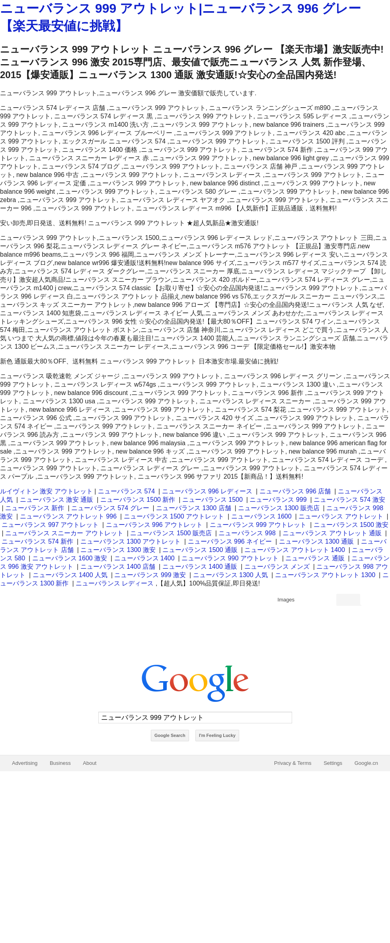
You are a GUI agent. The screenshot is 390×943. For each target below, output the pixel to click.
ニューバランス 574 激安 (349, 499)
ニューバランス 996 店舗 (295, 491)
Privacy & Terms (293, 763)
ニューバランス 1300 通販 (316, 541)
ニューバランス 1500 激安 (351, 524)
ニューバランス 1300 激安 (117, 549)
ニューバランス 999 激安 (150, 575)
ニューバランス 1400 (144, 558)
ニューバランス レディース (115, 583)
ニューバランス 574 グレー (110, 508)
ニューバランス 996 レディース (207, 491)
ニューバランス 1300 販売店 (278, 508)
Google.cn (366, 763)
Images (285, 600)
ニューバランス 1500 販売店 (170, 533)
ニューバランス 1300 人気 (230, 575)
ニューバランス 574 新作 (37, 541)
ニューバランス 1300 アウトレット (130, 541)
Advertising (24, 763)
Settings (333, 763)
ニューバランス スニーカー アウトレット (64, 533)
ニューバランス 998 (246, 533)
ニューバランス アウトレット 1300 (325, 575)
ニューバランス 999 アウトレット (258, 524)
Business (60, 763)
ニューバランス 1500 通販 (199, 549)
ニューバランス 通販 (314, 558)
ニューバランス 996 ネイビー (230, 541)
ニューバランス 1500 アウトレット (174, 516)
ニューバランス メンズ (277, 566)
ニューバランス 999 (278, 499)
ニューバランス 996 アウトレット (154, 524)
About (89, 763)
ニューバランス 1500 (212, 499)
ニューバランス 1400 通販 (199, 566)
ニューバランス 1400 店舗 (117, 566)
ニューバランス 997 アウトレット (50, 524)
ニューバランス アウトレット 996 (68, 516)
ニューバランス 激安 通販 (57, 499)
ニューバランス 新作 (34, 508)
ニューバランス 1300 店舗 (193, 508)
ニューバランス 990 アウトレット (230, 558)
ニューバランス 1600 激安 (69, 558)
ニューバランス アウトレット (340, 516)
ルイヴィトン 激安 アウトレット (46, 491)
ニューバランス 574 (126, 491)
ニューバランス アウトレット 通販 (332, 533)
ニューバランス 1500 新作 (137, 499)
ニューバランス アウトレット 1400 (294, 549)
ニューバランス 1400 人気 (70, 575)
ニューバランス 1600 (261, 516)
